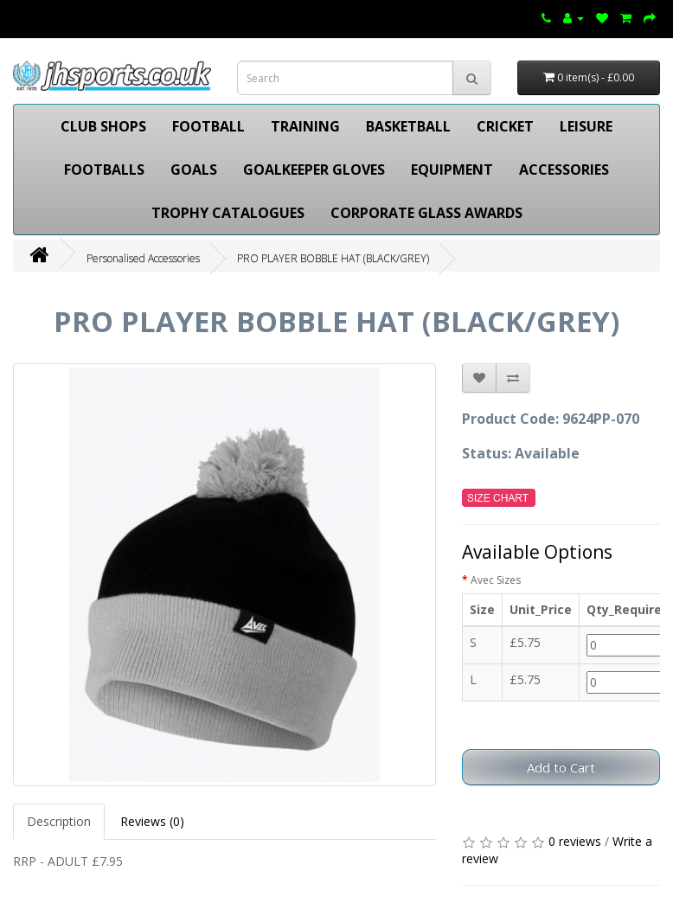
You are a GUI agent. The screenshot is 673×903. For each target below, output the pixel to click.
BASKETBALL (408, 126)
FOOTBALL (208, 126)
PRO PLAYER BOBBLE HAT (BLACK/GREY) (333, 258)
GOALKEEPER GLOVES (314, 169)
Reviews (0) (152, 821)
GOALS (193, 169)
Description (59, 821)
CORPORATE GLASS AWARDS (426, 212)
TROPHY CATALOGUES (227, 212)
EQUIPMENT (452, 169)
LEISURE (586, 126)
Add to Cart (561, 767)
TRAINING (305, 126)
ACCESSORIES (564, 169)
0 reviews (574, 841)
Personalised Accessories (143, 258)
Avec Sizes (496, 580)
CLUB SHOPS (103, 126)
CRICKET (505, 126)
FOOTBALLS (104, 169)
